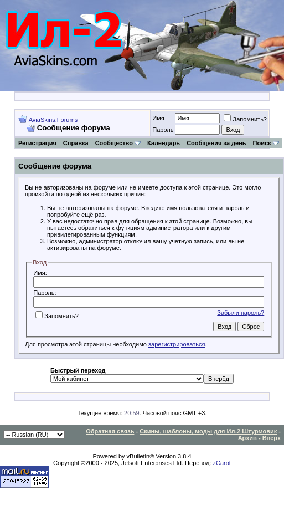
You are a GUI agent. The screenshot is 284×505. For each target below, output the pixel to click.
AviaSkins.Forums (53, 119)
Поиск (266, 143)
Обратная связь (110, 431)
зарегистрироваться (176, 344)
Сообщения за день (216, 143)
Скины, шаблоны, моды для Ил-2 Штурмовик (208, 431)
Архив (247, 438)
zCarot (222, 463)
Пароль (162, 129)
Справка (76, 143)
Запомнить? (245, 119)
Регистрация (37, 143)
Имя (158, 118)
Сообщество (118, 143)
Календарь (163, 143)
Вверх (271, 438)
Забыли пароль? (240, 312)
